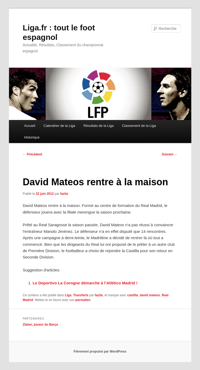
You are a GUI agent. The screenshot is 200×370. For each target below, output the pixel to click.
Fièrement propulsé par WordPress (100, 351)
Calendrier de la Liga (59, 126)
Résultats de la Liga (98, 126)
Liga (68, 295)
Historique (32, 137)
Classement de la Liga (139, 126)
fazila (64, 194)
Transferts (81, 295)
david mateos (150, 295)
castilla (132, 295)
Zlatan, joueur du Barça (40, 324)
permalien (82, 300)
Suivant (169, 154)
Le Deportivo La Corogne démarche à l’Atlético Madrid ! (84, 283)
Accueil (29, 126)
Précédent (32, 154)
